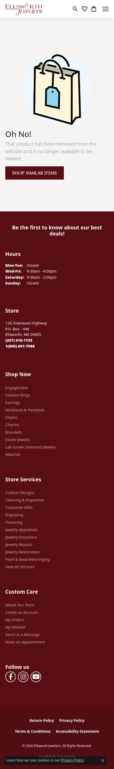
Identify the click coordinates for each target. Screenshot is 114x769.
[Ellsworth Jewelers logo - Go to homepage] (24, 9)
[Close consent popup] (102, 760)
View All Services (20, 566)
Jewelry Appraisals (21, 529)
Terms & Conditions (33, 731)
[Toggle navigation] (105, 9)
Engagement (16, 387)
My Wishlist (15, 627)
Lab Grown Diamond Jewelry (30, 447)
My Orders (14, 619)
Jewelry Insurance (21, 537)
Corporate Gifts (18, 507)
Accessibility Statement (77, 731)
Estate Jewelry (17, 439)
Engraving (14, 514)
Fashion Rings (17, 395)
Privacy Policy (71, 720)
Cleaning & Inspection (24, 500)
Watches (12, 454)
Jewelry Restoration (22, 551)
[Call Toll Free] (20, 346)
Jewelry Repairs (18, 544)
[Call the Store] (18, 340)
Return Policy (42, 720)
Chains (11, 417)
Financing (13, 522)
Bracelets (13, 432)
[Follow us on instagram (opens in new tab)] (23, 677)
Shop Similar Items (34, 173)
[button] (75, 9)
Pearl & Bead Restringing (27, 559)
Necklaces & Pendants (25, 409)
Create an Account (21, 612)
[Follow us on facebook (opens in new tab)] (10, 677)
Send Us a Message (22, 634)
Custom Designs (19, 492)
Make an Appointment (25, 641)
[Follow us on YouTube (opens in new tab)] (36, 677)
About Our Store (19, 604)
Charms (12, 424)
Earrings (12, 402)
